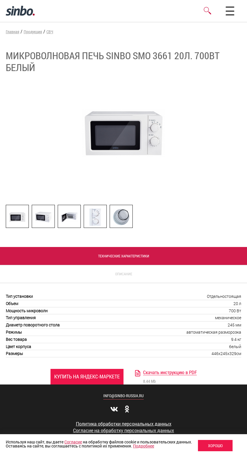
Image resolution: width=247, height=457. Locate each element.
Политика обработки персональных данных (123, 423)
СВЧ (49, 31)
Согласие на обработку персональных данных (123, 430)
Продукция (33, 31)
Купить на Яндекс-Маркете (87, 376)
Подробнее (143, 446)
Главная (12, 31)
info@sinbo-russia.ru (123, 395)
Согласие (73, 442)
